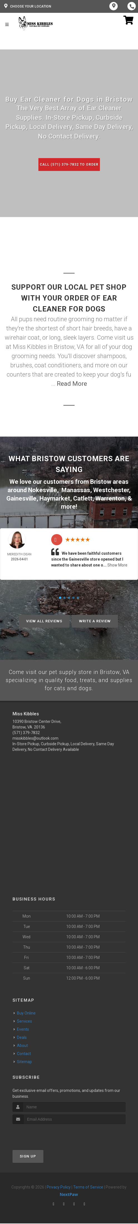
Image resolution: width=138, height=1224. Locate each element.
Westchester (111, 489)
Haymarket (55, 497)
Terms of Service (88, 1187)
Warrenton (110, 497)
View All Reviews (44, 620)
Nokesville (42, 489)
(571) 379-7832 (26, 733)
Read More (72, 383)
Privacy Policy (59, 1187)
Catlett (82, 497)
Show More (117, 564)
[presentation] (42, 1134)
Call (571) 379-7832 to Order (69, 164)
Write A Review (95, 620)
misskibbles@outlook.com (35, 739)
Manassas (75, 489)
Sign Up (28, 1156)
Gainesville (21, 497)
